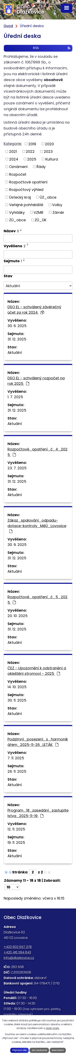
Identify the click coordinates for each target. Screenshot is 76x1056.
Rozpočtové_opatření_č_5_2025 (37, 599)
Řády (41, 166)
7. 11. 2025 (15, 758)
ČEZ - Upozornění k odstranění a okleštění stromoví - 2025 (36, 670)
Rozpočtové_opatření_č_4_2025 (37, 452)
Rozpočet (17, 174)
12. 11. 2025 (16, 829)
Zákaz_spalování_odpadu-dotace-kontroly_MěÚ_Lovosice (36, 525)
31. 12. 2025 (16, 339)
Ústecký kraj (20, 197)
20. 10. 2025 (17, 615)
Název (11, 230)
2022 (30, 151)
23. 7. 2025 (17, 468)
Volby (57, 204)
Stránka (20, 872)
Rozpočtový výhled (26, 189)
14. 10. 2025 (17, 686)
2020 (49, 143)
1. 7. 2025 (15, 396)
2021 (13, 151)
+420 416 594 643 (17, 952)
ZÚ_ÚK (40, 220)
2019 (32, 143)
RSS (51, 48)
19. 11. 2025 (16, 842)
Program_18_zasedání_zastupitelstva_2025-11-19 (38, 813)
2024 (13, 159)
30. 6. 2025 (17, 325)
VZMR (38, 212)
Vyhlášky (17, 212)
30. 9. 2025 (17, 544)
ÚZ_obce (48, 197)
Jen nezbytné (39, 1050)
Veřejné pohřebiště (26, 204)
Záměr (58, 212)
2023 (48, 151)
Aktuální (14, 352)
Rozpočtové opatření (28, 181)
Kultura (51, 159)
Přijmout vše (19, 1050)
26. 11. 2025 (16, 771)
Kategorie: (13, 143)
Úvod (8, 25)
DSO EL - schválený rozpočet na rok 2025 (36, 381)
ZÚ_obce (17, 220)
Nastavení (58, 1050)
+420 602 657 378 (18, 947)
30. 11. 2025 (16, 700)
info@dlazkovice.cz (19, 957)
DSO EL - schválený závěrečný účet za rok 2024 (34, 309)
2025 (31, 159)
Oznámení (18, 166)
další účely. (53, 1028)
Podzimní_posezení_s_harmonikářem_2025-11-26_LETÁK (37, 742)
